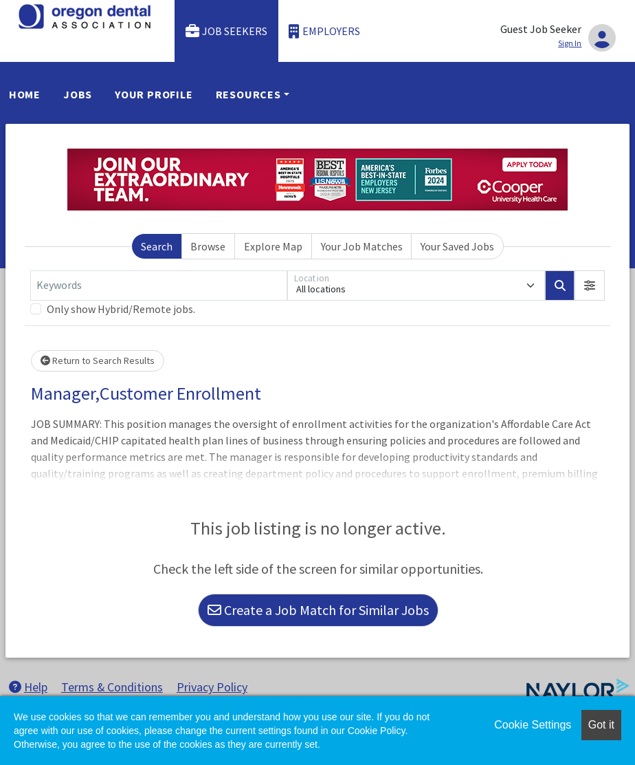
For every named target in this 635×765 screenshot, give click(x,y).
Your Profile (154, 94)
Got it (601, 725)
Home (25, 94)
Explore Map (273, 246)
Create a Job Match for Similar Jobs (318, 609)
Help (28, 687)
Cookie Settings (532, 725)
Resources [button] (248, 94)
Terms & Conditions (112, 687)
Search (156, 246)
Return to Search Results (98, 360)
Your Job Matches (362, 246)
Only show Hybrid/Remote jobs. (121, 309)
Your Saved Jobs (457, 246)
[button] (590, 285)
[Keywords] (158, 285)
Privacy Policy (212, 687)
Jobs (77, 94)
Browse (207, 246)
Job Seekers (227, 31)
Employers (324, 31)
